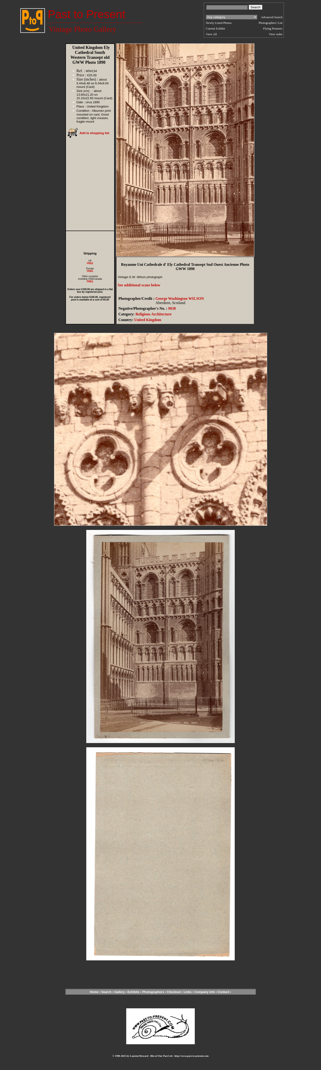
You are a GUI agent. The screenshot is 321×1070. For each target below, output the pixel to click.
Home (94, 992)
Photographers (153, 992)
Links (188, 992)
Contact (223, 992)
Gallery (119, 992)
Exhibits (133, 992)
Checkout (174, 992)
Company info (205, 992)
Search (106, 992)
